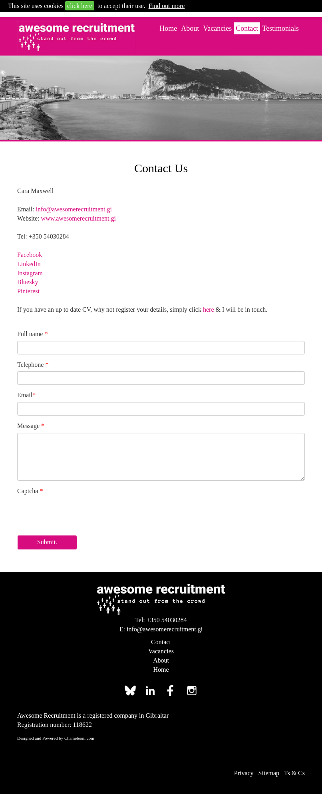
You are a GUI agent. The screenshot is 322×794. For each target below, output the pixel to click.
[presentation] (78, 513)
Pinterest (28, 291)
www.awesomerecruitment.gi (78, 218)
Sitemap (268, 773)
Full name (32, 333)
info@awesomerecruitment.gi (74, 209)
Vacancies (217, 28)
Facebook (29, 254)
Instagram (30, 273)
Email (26, 395)
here (208, 309)
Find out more (167, 5)
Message (30, 425)
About (190, 28)
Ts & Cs (294, 773)
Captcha (30, 491)
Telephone (32, 364)
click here (79, 5)
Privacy (244, 773)
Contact (247, 28)
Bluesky (27, 282)
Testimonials (280, 28)
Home (168, 28)
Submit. (47, 542)
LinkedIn (29, 264)
